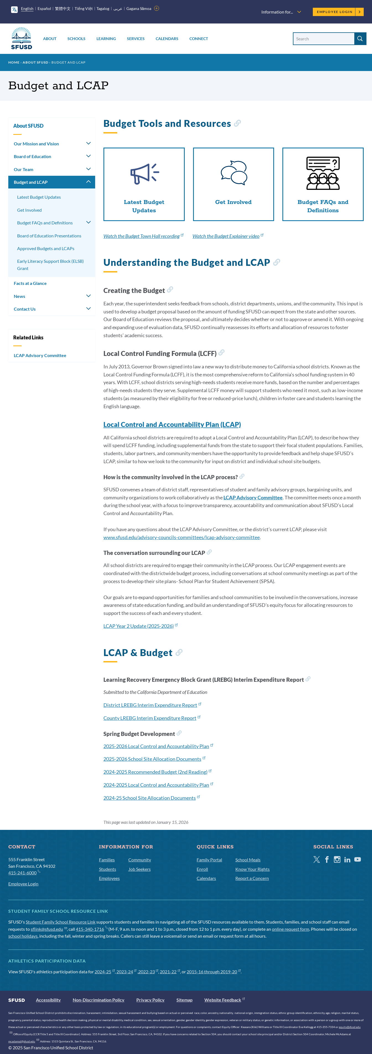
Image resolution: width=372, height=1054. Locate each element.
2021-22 (170, 971)
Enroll (202, 869)
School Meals (248, 859)
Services (136, 38)
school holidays (23, 935)
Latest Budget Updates (39, 197)
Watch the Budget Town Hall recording (143, 236)
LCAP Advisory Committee (40, 355)
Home (14, 62)
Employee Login (339, 12)
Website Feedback (224, 999)
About (49, 38)
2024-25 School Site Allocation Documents (151, 798)
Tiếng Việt (84, 8)
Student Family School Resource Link (60, 921)
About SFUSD (35, 62)
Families (107, 859)
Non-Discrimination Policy (98, 999)
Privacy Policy (150, 999)
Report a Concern (252, 878)
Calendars (167, 38)
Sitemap (184, 999)
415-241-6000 (24, 872)
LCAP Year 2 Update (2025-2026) (140, 626)
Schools (76, 38)
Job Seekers (139, 869)
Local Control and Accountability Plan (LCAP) (172, 424)
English (27, 8)
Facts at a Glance (30, 283)
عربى (117, 8)
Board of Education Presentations (49, 235)
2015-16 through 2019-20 (214, 971)
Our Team (23, 169)
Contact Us (25, 308)
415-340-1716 (92, 929)
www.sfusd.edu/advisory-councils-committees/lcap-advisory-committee (181, 537)
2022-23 (148, 971)
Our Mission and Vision (36, 143)
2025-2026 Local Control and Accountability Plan (158, 746)
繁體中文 (63, 8)
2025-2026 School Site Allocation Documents (154, 759)
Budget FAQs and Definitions (45, 222)
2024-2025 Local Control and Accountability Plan (158, 785)
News (19, 296)
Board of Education (32, 156)
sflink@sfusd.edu (49, 929)
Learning (106, 38)
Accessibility (48, 999)
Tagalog (103, 8)
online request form (290, 929)
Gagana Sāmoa (139, 8)
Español (44, 8)
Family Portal (209, 859)
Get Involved (29, 210)
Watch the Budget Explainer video (227, 236)
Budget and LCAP (31, 182)
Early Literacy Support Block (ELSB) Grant (50, 264)
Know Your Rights (252, 869)
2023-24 (126, 971)
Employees (109, 878)
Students (107, 869)
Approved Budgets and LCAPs (45, 248)
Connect (198, 38)
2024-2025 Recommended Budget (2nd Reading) (157, 772)
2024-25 (105, 971)
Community (139, 859)
